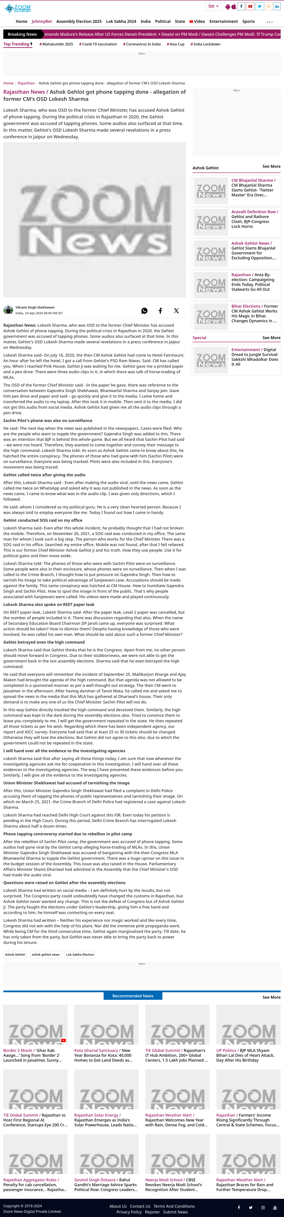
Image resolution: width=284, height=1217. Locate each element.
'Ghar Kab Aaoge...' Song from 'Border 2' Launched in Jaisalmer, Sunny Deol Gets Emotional (31, 1055)
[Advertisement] (142, 65)
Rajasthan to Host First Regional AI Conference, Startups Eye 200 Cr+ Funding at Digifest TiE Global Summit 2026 (35, 1119)
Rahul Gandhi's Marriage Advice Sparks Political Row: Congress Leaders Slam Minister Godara (105, 1184)
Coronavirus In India (141, 44)
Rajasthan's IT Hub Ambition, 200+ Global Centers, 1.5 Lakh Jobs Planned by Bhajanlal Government (177, 1055)
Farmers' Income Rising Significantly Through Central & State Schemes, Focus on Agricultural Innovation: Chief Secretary (247, 1119)
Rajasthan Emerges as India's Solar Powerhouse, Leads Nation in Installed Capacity (105, 1119)
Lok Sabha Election (80, 954)
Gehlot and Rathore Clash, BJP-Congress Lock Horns (255, 219)
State (180, 21)
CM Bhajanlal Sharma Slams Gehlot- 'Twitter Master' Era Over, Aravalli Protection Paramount (254, 187)
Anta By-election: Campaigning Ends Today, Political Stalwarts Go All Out (253, 282)
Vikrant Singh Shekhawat (35, 307)
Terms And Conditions (174, 1206)
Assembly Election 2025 (79, 21)
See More (272, 166)
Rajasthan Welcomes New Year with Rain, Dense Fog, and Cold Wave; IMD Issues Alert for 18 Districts (174, 1119)
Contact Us (140, 1206)
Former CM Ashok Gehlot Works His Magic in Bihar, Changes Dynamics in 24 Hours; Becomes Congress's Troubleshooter (255, 313)
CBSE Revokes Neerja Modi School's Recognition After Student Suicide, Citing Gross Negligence (176, 1184)
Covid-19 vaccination (98, 44)
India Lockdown (205, 44)
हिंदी (212, 6)
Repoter (152, 1212)
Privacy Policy (129, 1212)
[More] (270, 21)
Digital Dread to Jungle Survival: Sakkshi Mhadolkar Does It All (255, 357)
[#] (144, 310)
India (146, 21)
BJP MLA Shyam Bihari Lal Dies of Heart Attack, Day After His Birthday (245, 1055)
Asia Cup (175, 44)
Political (162, 21)
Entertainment (223, 21)
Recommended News (133, 995)
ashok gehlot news (45, 954)
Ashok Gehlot (15, 954)
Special (199, 337)
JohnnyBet (42, 21)
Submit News (175, 1212)
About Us (118, 1206)
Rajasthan (26, 83)
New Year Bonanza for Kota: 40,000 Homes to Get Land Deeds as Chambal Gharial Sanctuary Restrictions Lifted (102, 1055)
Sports (248, 21)
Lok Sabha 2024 (121, 21)
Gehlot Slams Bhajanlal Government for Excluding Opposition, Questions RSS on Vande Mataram (255, 250)
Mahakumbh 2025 (56, 44)
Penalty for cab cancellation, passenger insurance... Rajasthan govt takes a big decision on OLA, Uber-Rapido (34, 1184)
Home (22, 21)
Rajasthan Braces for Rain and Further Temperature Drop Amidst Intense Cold (244, 1184)
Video (197, 21)
